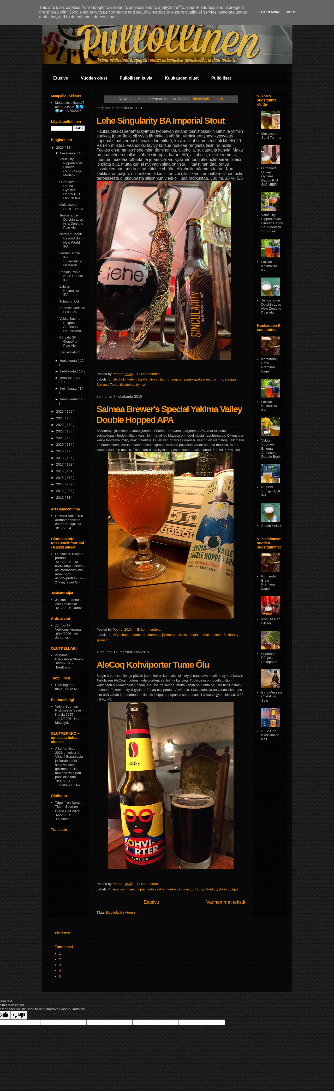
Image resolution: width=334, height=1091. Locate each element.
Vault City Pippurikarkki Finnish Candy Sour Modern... (70, 167)
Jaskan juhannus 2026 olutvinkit (68, 602)
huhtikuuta (68, 371)
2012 (60, 497)
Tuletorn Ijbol (69, 301)
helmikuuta (68, 388)
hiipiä (141, 889)
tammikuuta (69, 399)
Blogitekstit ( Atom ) (120, 912)
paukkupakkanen (197, 379)
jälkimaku (169, 635)
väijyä (234, 889)
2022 (60, 431)
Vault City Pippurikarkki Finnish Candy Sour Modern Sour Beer (272, 223)
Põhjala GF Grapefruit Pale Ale (68, 341)
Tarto (114, 385)
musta (177, 379)
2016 (60, 471)
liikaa (154, 379)
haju (131, 889)
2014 (60, 484)
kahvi (132, 379)
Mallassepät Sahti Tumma (71, 207)
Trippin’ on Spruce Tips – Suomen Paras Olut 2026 (68, 807)
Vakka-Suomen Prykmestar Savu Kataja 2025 (68, 710)
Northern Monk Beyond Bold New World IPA (70, 240)
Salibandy (231, 635)
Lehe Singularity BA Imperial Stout (160, 120)
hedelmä (139, 635)
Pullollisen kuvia (136, 78)
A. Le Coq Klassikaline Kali (270, 735)
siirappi (231, 379)
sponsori (103, 640)
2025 (60, 411)
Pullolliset (221, 78)
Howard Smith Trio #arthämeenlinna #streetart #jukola (69, 520)
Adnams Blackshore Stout (68, 657)
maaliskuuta (69, 378)
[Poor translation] (19, 1015)
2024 (60, 418)
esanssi (119, 889)
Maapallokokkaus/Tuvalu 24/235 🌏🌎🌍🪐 (69, 107)
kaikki (143, 379)
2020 (60, 445)
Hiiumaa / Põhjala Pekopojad (269, 658)
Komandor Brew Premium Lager (269, 365)
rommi (218, 379)
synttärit (207, 889)
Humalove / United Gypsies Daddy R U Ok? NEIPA (69, 190)
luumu (165, 379)
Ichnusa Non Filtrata (270, 621)
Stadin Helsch (69, 352)
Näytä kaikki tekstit (207, 99)
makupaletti (212, 635)
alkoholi (119, 379)
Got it (290, 12)
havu (126, 635)
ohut (195, 889)
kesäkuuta (68, 153)
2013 (60, 491)
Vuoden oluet (94, 78)
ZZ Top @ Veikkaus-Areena (68, 627)
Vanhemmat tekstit (225, 902)
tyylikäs (222, 889)
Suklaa (102, 385)
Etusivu (60, 78)
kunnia (184, 889)
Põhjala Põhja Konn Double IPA (71, 276)
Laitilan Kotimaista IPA (69, 291)
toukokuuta (69, 361)
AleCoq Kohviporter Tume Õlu (153, 665)
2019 (60, 451)
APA (116, 635)
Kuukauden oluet (182, 78)
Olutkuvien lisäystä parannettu (69, 556)
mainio (195, 635)
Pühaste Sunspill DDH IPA (72, 310)
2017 (60, 464)
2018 (60, 458)
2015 (60, 478)
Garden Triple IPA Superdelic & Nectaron (70, 259)
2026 (60, 147)
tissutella (127, 385)
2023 (60, 425)
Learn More (269, 12)
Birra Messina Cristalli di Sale (271, 696)
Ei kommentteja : (150, 374)
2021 (60, 438)
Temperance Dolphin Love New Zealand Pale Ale (71, 221)
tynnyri (141, 385)
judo (151, 889)
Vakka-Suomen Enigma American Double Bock (70, 325)
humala (154, 635)
